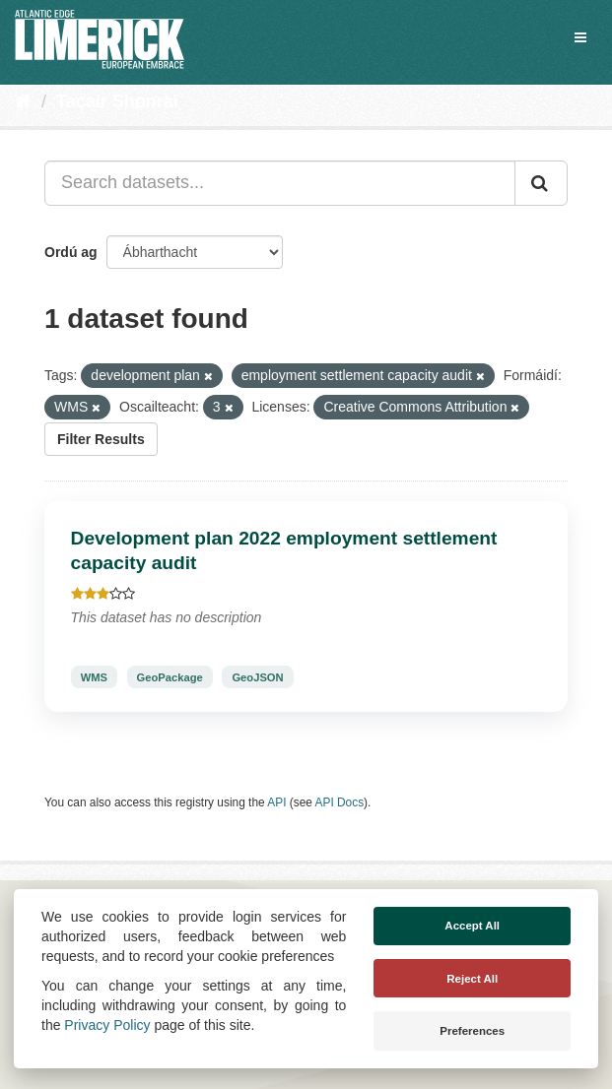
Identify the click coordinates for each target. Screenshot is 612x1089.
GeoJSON (257, 676)
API (276, 802)
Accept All (472, 925)
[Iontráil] (541, 183)
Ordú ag (71, 252)
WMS (94, 676)
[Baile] (23, 101)
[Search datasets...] (279, 183)
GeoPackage (170, 676)
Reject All (472, 979)
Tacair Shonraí (117, 101)
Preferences (472, 1031)
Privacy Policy (107, 1025)
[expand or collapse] (580, 37)
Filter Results (101, 439)
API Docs (340, 802)
